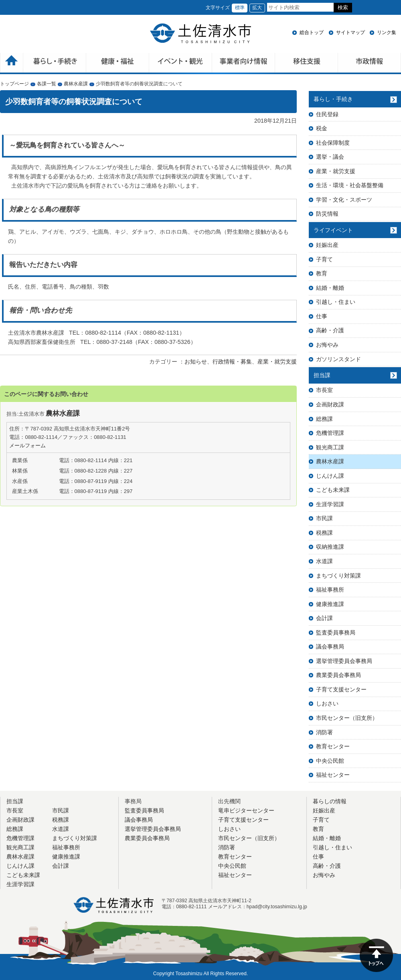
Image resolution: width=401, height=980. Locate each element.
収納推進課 (330, 547)
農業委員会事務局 (338, 675)
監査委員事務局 (335, 632)
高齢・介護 (330, 330)
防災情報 (327, 213)
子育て (324, 259)
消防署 (324, 732)
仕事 (321, 316)
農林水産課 (76, 83)
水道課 (324, 561)
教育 (321, 273)
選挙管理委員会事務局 (344, 661)
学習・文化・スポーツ (344, 199)
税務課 (324, 532)
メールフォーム (27, 446)
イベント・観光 (180, 63)
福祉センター (333, 775)
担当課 (322, 375)
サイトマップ (350, 32)
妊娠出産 (327, 245)
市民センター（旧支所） (347, 718)
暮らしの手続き (54, 63)
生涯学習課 (330, 504)
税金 (321, 128)
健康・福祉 (117, 63)
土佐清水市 (200, 33)
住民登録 (327, 114)
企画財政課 (330, 404)
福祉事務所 (330, 589)
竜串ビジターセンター (246, 810)
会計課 (324, 618)
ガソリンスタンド (338, 359)
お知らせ (195, 361)
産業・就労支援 (277, 361)
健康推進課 (330, 604)
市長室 (324, 390)
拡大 (257, 7)
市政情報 (369, 63)
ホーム (11, 63)
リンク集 (386, 32)
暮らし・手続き (333, 99)
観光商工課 (330, 447)
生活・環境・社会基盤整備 (349, 185)
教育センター (333, 746)
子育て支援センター (341, 689)
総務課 (324, 419)
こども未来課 (333, 490)
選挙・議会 (330, 157)
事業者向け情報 (243, 63)
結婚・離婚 (330, 288)
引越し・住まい (335, 302)
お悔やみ (327, 344)
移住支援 (306, 63)
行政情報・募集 (232, 361)
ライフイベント (333, 230)
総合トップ (312, 32)
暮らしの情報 (329, 801)
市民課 (324, 518)
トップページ (14, 83)
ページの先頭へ (376, 955)
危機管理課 (330, 433)
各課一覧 (46, 83)
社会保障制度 (333, 142)
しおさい (327, 703)
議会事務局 (330, 646)
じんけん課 (330, 476)
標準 (240, 7)
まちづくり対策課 (338, 575)
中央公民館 (330, 761)
